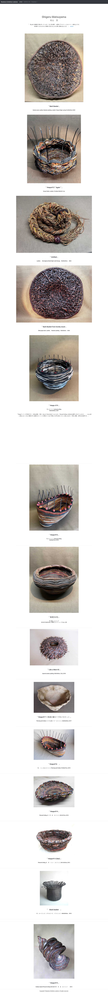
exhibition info (27, 2)
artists (21, 2)
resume (71, 26)
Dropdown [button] (34, 2)
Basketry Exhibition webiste (9, 2)
